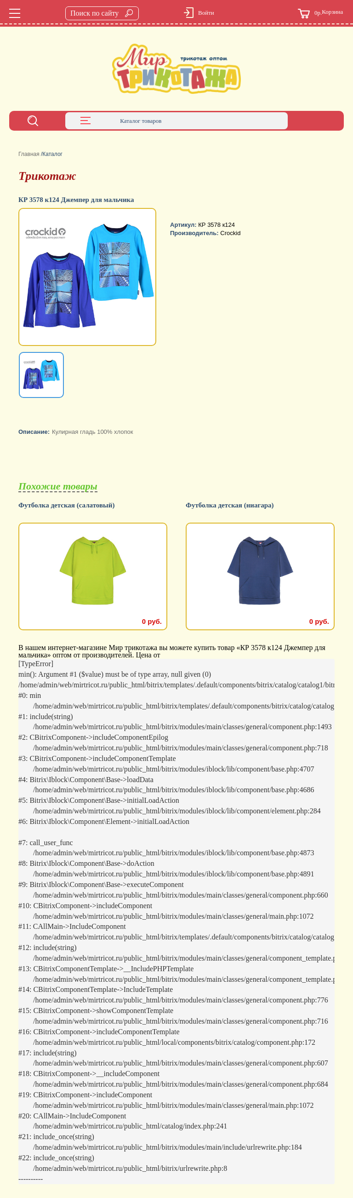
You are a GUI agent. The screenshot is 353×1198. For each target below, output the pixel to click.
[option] (88, 278)
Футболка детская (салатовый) (66, 505)
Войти (206, 12)
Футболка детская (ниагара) (230, 505)
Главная (29, 154)
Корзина (320, 13)
